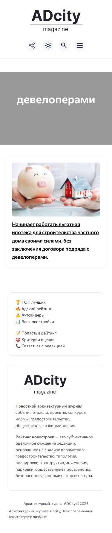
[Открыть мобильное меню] (79, 45)
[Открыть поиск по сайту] (64, 45)
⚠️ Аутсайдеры (30, 314)
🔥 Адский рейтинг (34, 308)
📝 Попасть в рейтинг (36, 332)
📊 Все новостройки (35, 321)
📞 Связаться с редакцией (40, 345)
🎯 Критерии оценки (35, 339)
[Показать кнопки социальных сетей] (32, 45)
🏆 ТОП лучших (31, 302)
